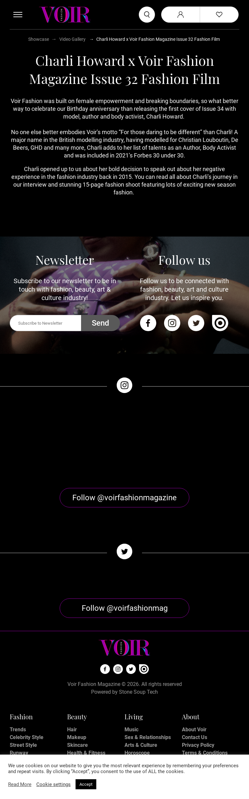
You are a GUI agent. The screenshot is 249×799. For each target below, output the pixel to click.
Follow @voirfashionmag (125, 579)
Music (131, 701)
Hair (72, 701)
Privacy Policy (198, 716)
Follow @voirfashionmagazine (124, 469)
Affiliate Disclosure (204, 732)
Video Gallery (72, 39)
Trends (18, 701)
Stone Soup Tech (138, 663)
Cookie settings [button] (53, 784)
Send (100, 323)
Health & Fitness (86, 724)
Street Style (23, 716)
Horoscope (137, 724)
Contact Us (194, 709)
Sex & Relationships (147, 709)
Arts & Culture (140, 716)
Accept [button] (85, 784)
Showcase (38, 39)
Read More (19, 784)
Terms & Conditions (205, 724)
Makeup (76, 709)
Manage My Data (201, 740)
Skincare (77, 716)
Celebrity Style (26, 709)
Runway (19, 724)
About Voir (194, 701)
